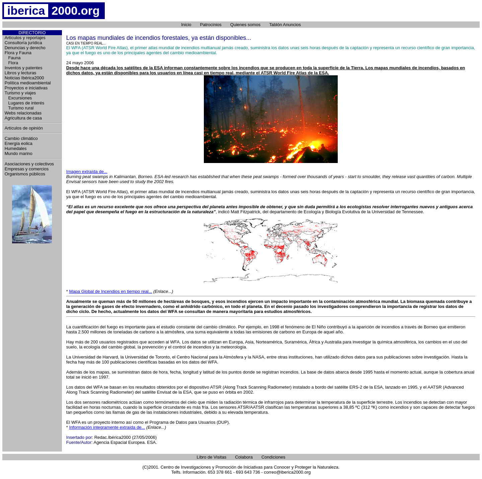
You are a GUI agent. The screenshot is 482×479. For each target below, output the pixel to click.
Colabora (244, 457)
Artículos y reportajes (25, 37)
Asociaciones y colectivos (29, 163)
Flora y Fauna (18, 52)
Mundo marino (18, 153)
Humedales (16, 148)
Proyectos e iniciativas (26, 87)
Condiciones (273, 457)
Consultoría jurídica (23, 42)
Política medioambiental (28, 82)
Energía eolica (18, 143)
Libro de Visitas (212, 457)
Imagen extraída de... (86, 171)
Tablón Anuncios (285, 24)
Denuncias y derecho (25, 47)
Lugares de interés (25, 102)
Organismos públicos (25, 173)
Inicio (186, 24)
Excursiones (18, 97)
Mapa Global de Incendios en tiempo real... (110, 291)
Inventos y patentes (24, 67)
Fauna (13, 57)
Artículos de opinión (24, 128)
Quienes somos (245, 24)
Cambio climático (21, 138)
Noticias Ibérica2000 (24, 77)
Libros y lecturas (20, 72)
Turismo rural (19, 107)
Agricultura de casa (23, 118)
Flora (11, 62)
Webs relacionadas (23, 112)
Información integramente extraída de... (107, 427)
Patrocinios (211, 24)
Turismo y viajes (20, 92)
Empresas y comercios (27, 168)
